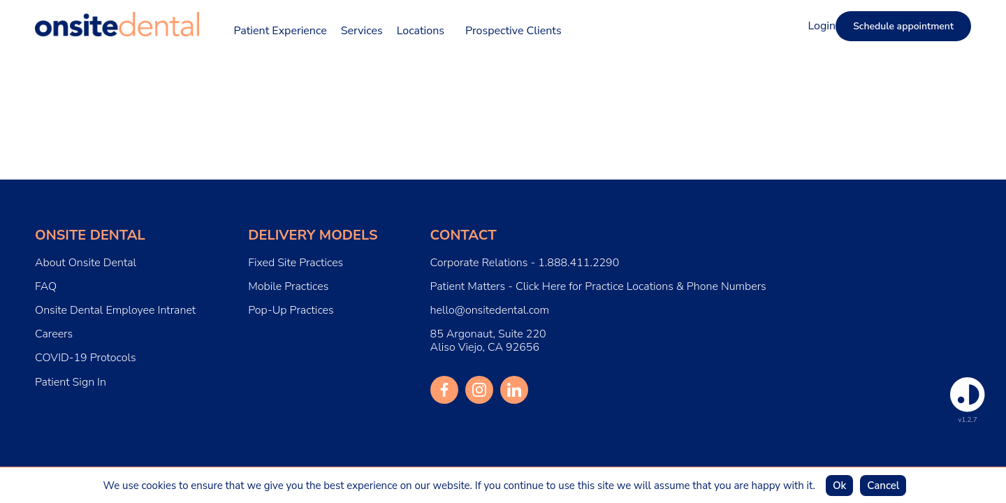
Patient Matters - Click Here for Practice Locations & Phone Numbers (598, 286)
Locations (420, 30)
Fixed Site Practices (295, 263)
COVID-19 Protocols (85, 358)
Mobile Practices (288, 286)
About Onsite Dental (85, 263)
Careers (54, 334)
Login (822, 26)
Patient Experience (280, 30)
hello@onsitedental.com (490, 310)
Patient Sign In (70, 382)
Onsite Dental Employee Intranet (115, 310)
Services (362, 30)
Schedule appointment (903, 26)
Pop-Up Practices (290, 310)
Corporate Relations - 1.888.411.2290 (525, 263)
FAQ (46, 286)
